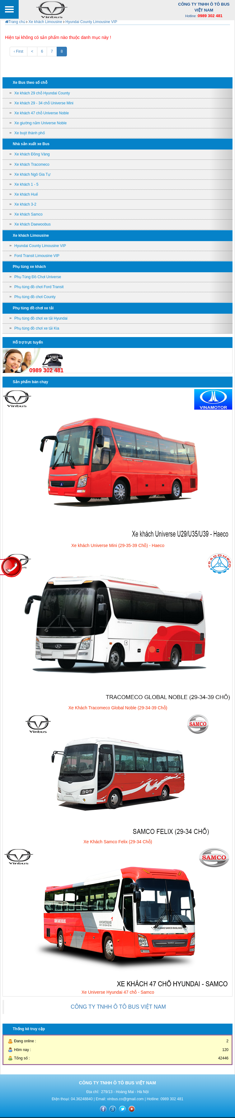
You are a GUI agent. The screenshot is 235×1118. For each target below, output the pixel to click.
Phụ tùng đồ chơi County (34, 297)
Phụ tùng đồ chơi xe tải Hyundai (41, 318)
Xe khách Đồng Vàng (32, 154)
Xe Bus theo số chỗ (30, 82)
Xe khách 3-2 (25, 204)
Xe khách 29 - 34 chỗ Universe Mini (43, 103)
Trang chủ (15, 22)
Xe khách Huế (26, 194)
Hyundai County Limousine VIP (90, 22)
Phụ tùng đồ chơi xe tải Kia (36, 328)
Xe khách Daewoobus (32, 224)
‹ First (18, 51)
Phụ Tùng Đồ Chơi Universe (37, 277)
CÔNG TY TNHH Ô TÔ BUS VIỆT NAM (118, 1007)
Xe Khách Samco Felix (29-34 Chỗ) (117, 841)
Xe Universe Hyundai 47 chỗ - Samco (118, 992)
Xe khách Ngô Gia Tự (32, 174)
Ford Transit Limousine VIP (36, 256)
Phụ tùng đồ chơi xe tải (33, 308)
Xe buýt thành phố (29, 133)
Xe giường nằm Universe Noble (40, 123)
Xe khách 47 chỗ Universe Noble (41, 113)
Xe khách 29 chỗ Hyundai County (42, 93)
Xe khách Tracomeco (31, 164)
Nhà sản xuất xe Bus (31, 144)
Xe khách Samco (28, 214)
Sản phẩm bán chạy (30, 382)
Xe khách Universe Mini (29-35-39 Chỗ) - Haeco (117, 545)
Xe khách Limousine (45, 22)
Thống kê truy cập (29, 1029)
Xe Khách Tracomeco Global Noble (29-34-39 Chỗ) (117, 707)
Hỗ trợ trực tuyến (28, 342)
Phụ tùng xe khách (29, 266)
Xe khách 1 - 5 (26, 184)
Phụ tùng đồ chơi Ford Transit (38, 287)
